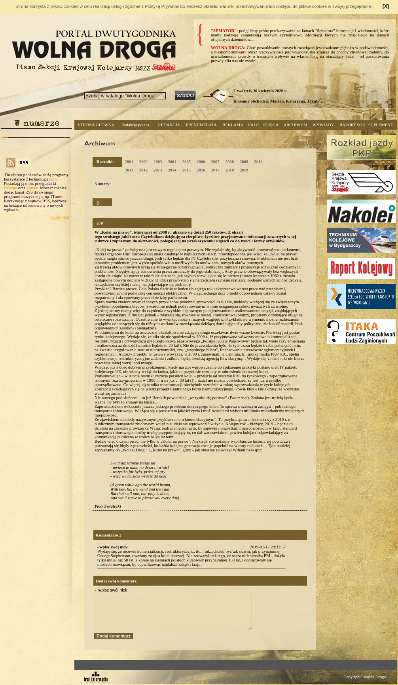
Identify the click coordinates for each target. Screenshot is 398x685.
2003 (158, 162)
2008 (230, 162)
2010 (258, 162)
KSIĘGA (271, 125)
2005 (186, 162)
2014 (172, 170)
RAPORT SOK (352, 125)
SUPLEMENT (380, 125)
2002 (143, 162)
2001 (129, 162)
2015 (186, 170)
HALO (254, 125)
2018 (230, 170)
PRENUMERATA (201, 125)
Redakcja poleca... (136, 125)
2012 (143, 170)
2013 (158, 170)
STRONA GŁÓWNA (96, 125)
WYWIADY (323, 125)
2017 (215, 170)
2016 (201, 170)
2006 (201, 162)
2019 (244, 170)
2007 (215, 162)
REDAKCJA (169, 125)
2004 (172, 162)
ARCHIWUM (295, 125)
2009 (244, 162)
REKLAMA (232, 125)
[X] (386, 6)
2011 (129, 170)
